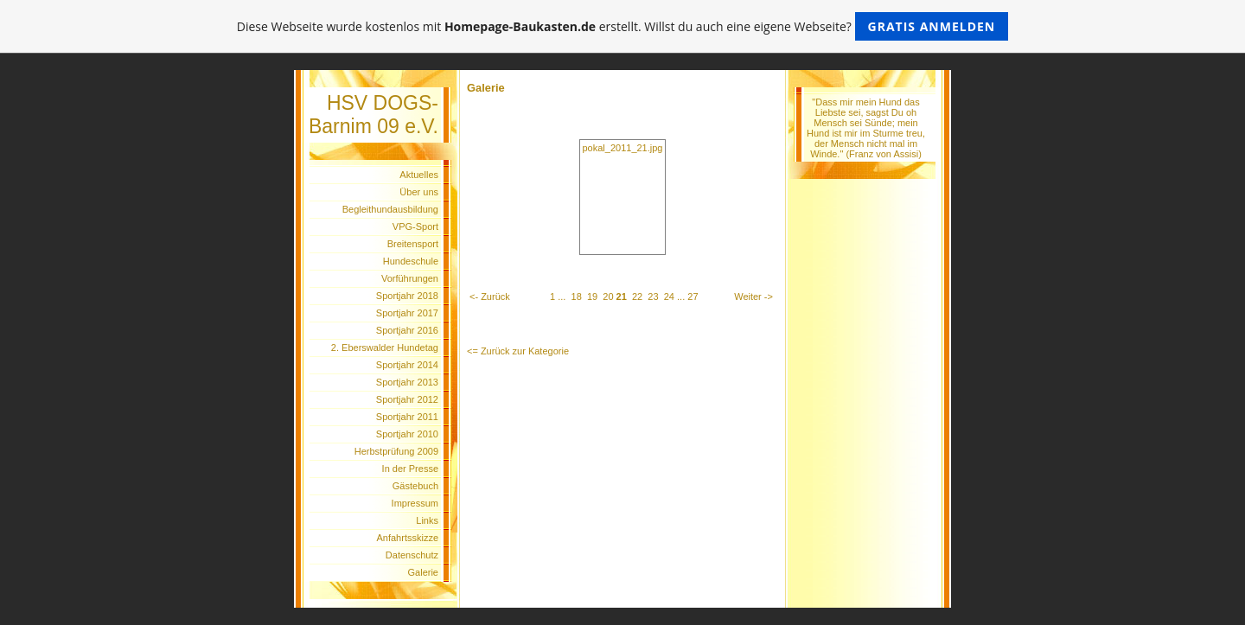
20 (608, 296)
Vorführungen (409, 278)
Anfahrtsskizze (407, 538)
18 (576, 296)
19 (592, 296)
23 (653, 296)
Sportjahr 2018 (407, 295)
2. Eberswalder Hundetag (384, 347)
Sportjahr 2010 (407, 434)
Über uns (418, 192)
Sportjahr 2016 (407, 330)
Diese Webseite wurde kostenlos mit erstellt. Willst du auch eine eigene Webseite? (623, 26)
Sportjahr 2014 (407, 365)
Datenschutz (412, 555)
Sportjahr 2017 (407, 313)
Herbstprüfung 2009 (396, 451)
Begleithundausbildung (390, 209)
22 (637, 296)
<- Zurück (489, 296)
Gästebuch (415, 486)
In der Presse (410, 468)
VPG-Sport (415, 226)
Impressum (415, 503)
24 (669, 296)
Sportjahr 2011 (407, 416)
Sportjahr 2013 (407, 382)
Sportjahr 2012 (407, 399)
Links (427, 520)
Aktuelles (418, 174)
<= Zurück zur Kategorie (518, 351)
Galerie (423, 572)
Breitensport (412, 244)
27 (692, 296)
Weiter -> (753, 296)
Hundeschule (410, 261)
